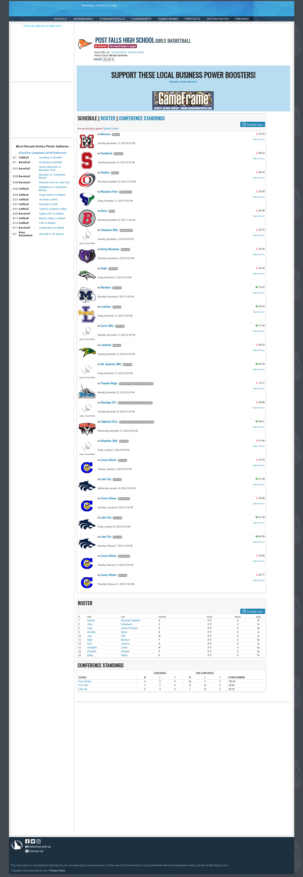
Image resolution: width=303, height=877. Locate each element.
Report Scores (259, 139)
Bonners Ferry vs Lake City (54, 182)
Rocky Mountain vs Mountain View (50, 168)
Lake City (104, 479)
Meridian (104, 287)
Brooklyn (91, 632)
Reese (124, 632)
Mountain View (108, 191)
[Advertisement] (42, 110)
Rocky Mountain (108, 249)
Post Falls (83, 685)
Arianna (91, 620)
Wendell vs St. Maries (51, 234)
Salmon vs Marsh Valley (53, 208)
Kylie (89, 643)
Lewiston (104, 306)
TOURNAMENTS (141, 18)
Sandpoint (105, 153)
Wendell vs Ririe (48, 199)
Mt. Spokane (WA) (110, 364)
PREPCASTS (192, 18)
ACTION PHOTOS (218, 18)
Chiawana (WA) (108, 230)
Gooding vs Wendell (50, 157)
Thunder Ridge (107, 383)
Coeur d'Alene (107, 460)
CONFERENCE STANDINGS (142, 118)
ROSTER (107, 118)
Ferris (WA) (106, 325)
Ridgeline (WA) (108, 440)
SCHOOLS (60, 18)
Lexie (90, 628)
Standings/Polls (112, 18)
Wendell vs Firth (48, 204)
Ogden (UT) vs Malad (51, 213)
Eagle (102, 268)
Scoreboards (83, 18)
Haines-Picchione (129, 628)
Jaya (89, 636)
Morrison (125, 639)
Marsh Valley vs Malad (52, 218)
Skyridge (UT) (107, 402)
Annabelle (92, 647)
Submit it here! (111, 128)
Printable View (252, 124)
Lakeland (104, 345)
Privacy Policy (57, 870)
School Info (118, 52)
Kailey (90, 655)
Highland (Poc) (108, 421)
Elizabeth (91, 651)
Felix (123, 636)
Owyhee (104, 172)
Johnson (125, 643)
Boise (102, 210)
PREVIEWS (242, 18)
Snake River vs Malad (51, 227)
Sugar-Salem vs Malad (52, 194)
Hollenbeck (126, 624)
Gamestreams (168, 18)
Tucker (124, 647)
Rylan (90, 639)
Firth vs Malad (47, 223)
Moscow (104, 134)
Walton (124, 655)
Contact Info (136, 52)
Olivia (90, 624)
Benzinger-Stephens (130, 620)
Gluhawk (125, 651)
